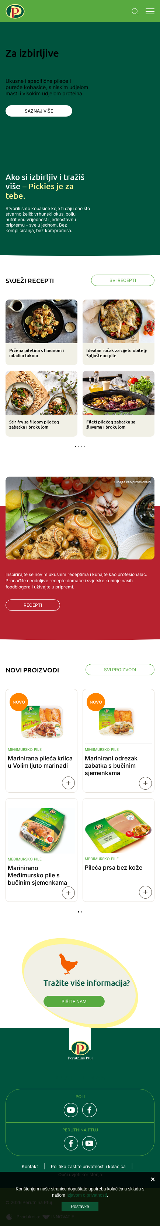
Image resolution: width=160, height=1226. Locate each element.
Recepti (33, 605)
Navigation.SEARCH (135, 11)
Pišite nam (74, 1001)
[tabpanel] (80, 368)
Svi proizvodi (120, 669)
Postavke (80, 1206)
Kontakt (30, 1166)
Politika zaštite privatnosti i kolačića (88, 1166)
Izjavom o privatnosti (86, 1195)
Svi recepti (122, 280)
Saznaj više (39, 111)
